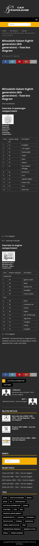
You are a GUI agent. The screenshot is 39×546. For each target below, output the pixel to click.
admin (18, 56)
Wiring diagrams (17, 533)
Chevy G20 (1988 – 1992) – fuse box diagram (17, 477)
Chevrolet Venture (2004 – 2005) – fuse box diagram (24, 439)
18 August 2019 (8, 56)
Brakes (29, 498)
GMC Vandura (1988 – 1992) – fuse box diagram (18, 480)
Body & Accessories (17, 498)
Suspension (29, 521)
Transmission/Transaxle (12, 529)
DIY (11, 502)
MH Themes (19, 544)
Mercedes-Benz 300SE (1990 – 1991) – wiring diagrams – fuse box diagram (23, 418)
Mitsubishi (14, 31)
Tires (24, 525)
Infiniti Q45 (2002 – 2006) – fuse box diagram (17, 484)
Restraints (30, 517)
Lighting (20, 517)
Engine (25, 505)
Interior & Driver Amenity (12, 513)
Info (21, 509)
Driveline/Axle (20, 502)
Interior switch (9, 517)
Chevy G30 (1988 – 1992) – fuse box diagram (17, 473)
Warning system (29, 529)
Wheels (5, 533)
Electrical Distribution (15, 381)
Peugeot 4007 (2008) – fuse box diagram (23, 428)
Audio (5, 498)
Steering (19, 521)
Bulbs (5, 502)
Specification (8, 521)
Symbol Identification (11, 525)
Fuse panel (7, 385)
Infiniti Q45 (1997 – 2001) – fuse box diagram (17, 487)
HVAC (15, 509)
